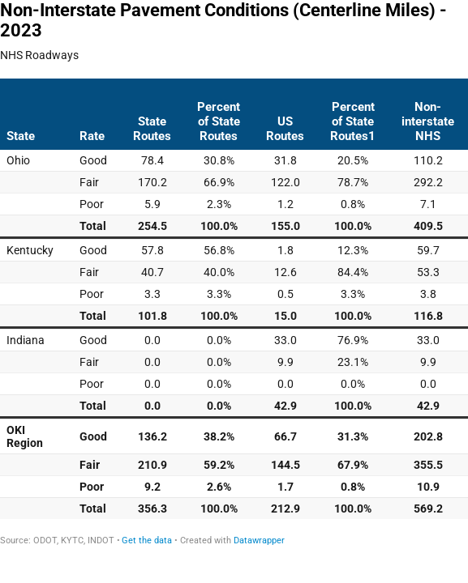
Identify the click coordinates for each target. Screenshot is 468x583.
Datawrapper (259, 540)
